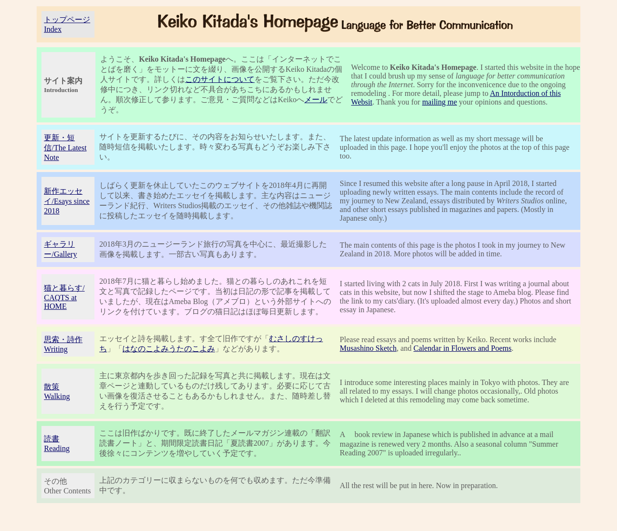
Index (52, 29)
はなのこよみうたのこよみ (168, 349)
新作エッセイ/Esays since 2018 (67, 201)
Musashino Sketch (368, 348)
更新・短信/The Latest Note (65, 147)
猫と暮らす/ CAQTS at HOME (64, 297)
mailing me (439, 102)
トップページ (67, 19)
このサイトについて (220, 79)
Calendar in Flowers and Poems (463, 348)
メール (315, 99)
